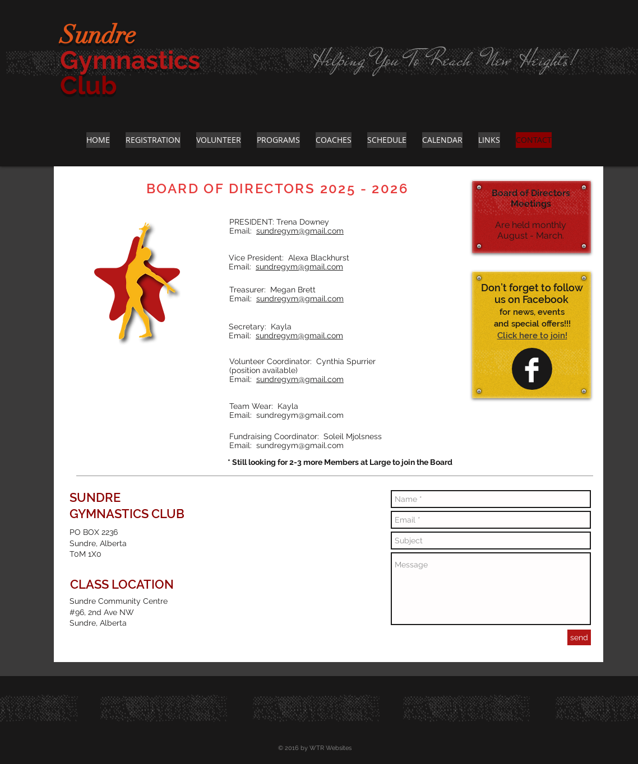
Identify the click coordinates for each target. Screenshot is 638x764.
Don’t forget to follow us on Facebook (532, 293)
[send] (579, 637)
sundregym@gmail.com (300, 230)
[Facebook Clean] (531, 370)
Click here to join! (532, 335)
